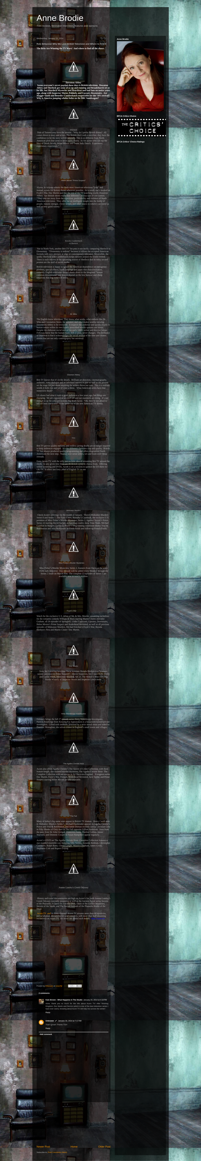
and (49, 913)
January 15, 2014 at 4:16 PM (95, 1000)
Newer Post (43, 1146)
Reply (48, 1012)
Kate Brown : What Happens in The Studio (64, 1000)
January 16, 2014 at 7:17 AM (69, 1021)
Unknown (50, 1021)
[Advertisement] (73, 1123)
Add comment (46, 1034)
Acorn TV (41, 913)
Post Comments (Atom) (57, 1152)
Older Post (104, 1146)
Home (74, 1146)
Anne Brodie (60, 18)
